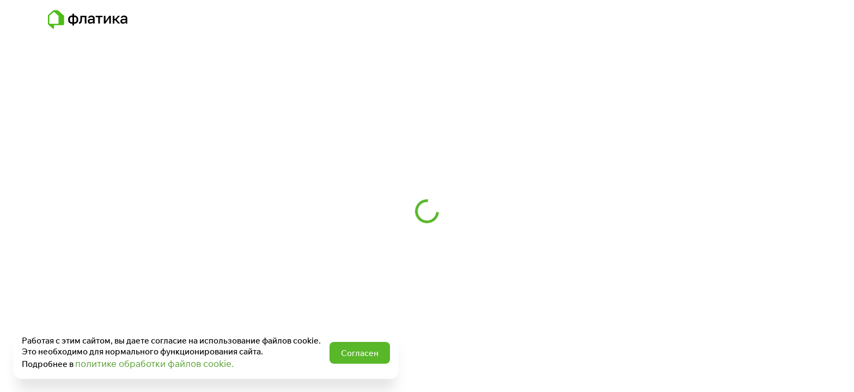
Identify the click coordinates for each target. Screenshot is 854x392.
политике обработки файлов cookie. (154, 363)
